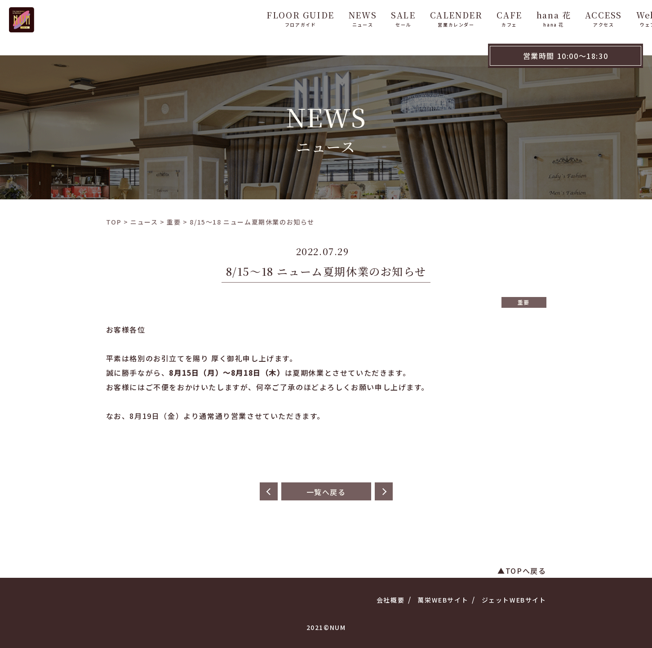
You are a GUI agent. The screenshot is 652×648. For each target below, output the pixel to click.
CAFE (472, 17)
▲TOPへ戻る (521, 570)
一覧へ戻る (326, 491)
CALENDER (419, 17)
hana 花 (517, 17)
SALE (366, 17)
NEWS (326, 17)
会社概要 (390, 599)
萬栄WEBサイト (442, 599)
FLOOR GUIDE (263, 17)
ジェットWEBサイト (514, 599)
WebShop (621, 17)
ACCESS (566, 17)
